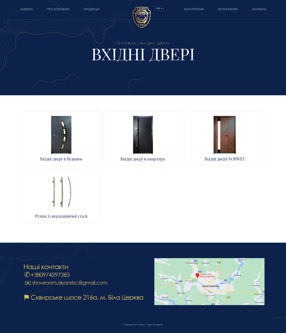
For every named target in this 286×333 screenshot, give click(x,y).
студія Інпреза (154, 324)
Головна (126, 43)
